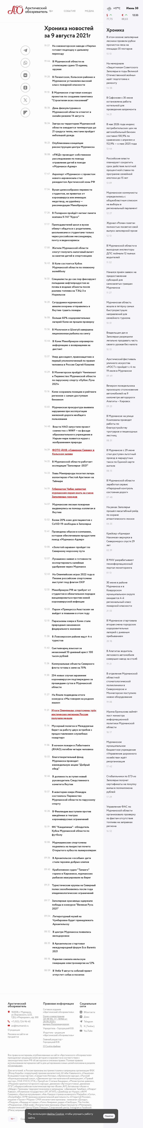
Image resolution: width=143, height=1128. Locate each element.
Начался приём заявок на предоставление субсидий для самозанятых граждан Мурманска (121, 280)
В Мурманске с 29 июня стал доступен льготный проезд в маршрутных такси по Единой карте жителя (121, 458)
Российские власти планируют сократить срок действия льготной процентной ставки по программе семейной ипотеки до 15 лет (121, 168)
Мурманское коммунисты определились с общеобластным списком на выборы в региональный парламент (121, 200)
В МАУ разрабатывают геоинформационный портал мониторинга (120, 564)
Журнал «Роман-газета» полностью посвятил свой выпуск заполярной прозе (122, 227)
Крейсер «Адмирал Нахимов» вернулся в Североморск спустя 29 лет (120, 539)
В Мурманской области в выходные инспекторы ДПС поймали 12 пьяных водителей (121, 251)
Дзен (86, 1017)
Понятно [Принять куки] (109, 1116)
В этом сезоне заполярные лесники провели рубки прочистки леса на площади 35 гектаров (122, 43)
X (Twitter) (89, 1026)
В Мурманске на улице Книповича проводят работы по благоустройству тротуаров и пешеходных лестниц (121, 425)
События (70, 11)
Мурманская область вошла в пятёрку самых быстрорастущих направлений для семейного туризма (120, 310)
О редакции (14, 1030)
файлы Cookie (55, 1114)
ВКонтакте (89, 1012)
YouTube (88, 1031)
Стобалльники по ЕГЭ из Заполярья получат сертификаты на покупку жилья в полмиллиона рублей (121, 784)
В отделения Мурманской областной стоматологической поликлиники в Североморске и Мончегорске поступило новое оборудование (121, 685)
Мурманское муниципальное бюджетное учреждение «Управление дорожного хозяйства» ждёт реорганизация (121, 751)
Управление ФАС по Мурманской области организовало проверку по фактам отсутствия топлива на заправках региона (121, 816)
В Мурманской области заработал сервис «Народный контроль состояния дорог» (120, 486)
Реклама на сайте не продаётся (18, 1035)
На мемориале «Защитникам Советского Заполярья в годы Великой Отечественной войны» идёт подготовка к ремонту (122, 73)
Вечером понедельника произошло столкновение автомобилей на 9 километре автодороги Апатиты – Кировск (122, 393)
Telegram (88, 1021)
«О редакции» (15, 1065)
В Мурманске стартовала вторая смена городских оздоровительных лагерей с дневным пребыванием (121, 628)
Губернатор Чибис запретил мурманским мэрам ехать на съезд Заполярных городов (72, 493)
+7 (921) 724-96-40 (20, 1021)
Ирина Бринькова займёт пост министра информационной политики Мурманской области (122, 719)
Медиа (89, 11)
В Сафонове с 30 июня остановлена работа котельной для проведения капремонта (121, 103)
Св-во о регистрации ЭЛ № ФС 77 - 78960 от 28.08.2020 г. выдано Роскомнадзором (56, 1020)
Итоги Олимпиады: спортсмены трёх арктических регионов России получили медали (73, 714)
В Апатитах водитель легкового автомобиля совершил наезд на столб (121, 655)
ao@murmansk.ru (20, 1025)
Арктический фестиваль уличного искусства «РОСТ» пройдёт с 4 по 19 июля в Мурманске (121, 365)
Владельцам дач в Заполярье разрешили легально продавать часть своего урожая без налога (122, 338)
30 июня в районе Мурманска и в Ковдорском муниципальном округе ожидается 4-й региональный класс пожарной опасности (120, 594)
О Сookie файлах (51, 1046)
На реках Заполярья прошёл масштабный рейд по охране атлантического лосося (122, 513)
